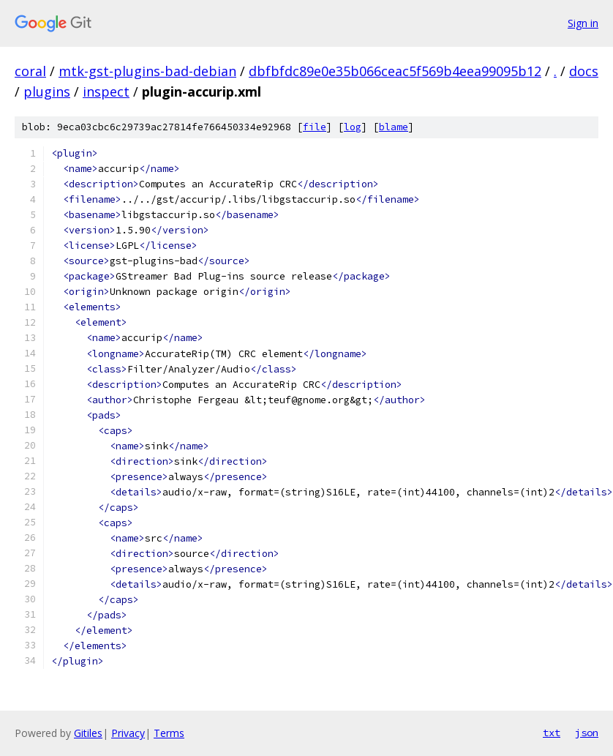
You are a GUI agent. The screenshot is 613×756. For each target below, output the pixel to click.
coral (30, 71)
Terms (169, 733)
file (314, 127)
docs (583, 71)
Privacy (128, 733)
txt (551, 732)
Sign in (583, 23)
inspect (106, 91)
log (352, 127)
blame (393, 127)
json (586, 732)
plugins (46, 91)
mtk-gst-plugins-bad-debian (147, 71)
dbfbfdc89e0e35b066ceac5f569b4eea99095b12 (395, 71)
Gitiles (88, 733)
